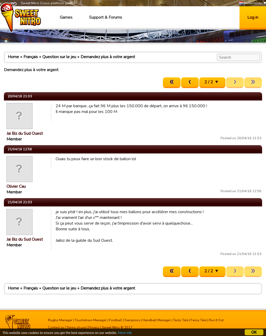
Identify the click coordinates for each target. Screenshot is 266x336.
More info (125, 333)
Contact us (56, 327)
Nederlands (250, 3)
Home (13, 57)
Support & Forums (105, 17)
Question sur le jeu (59, 57)
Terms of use (76, 327)
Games (66, 17)
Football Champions (124, 320)
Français (30, 57)
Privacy (93, 327)
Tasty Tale (180, 320)
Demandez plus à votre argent (108, 57)
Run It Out (216, 320)
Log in (252, 17)
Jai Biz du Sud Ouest (24, 133)
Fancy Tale (199, 320)
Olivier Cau (16, 186)
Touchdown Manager (91, 320)
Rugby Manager (60, 320)
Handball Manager (157, 320)
